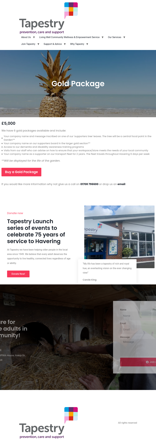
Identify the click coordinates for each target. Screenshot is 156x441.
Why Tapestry (77, 44)
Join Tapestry (28, 44)
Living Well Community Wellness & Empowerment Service (69, 37)
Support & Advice (53, 44)
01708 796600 (89, 184)
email (121, 184)
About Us (26, 37)
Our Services (114, 37)
